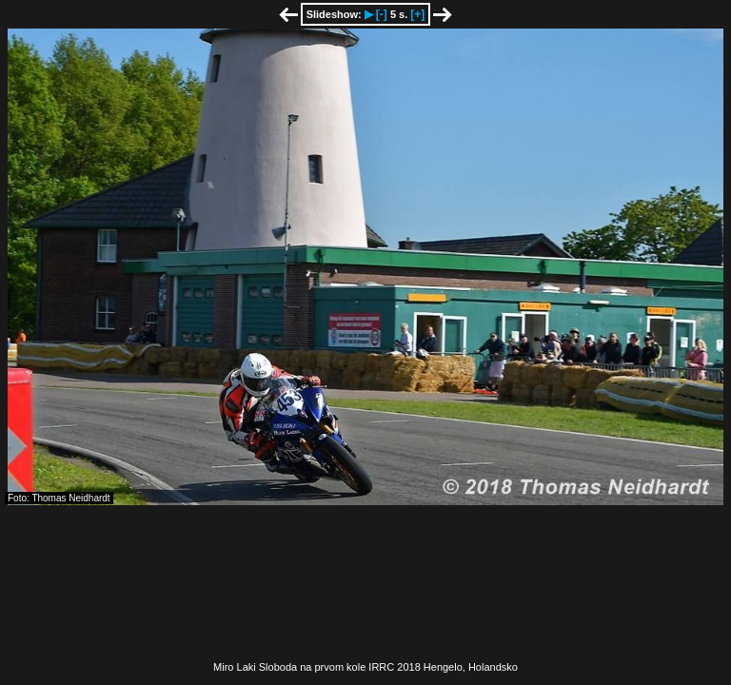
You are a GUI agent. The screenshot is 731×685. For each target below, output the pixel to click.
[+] (417, 14)
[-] (381, 14)
